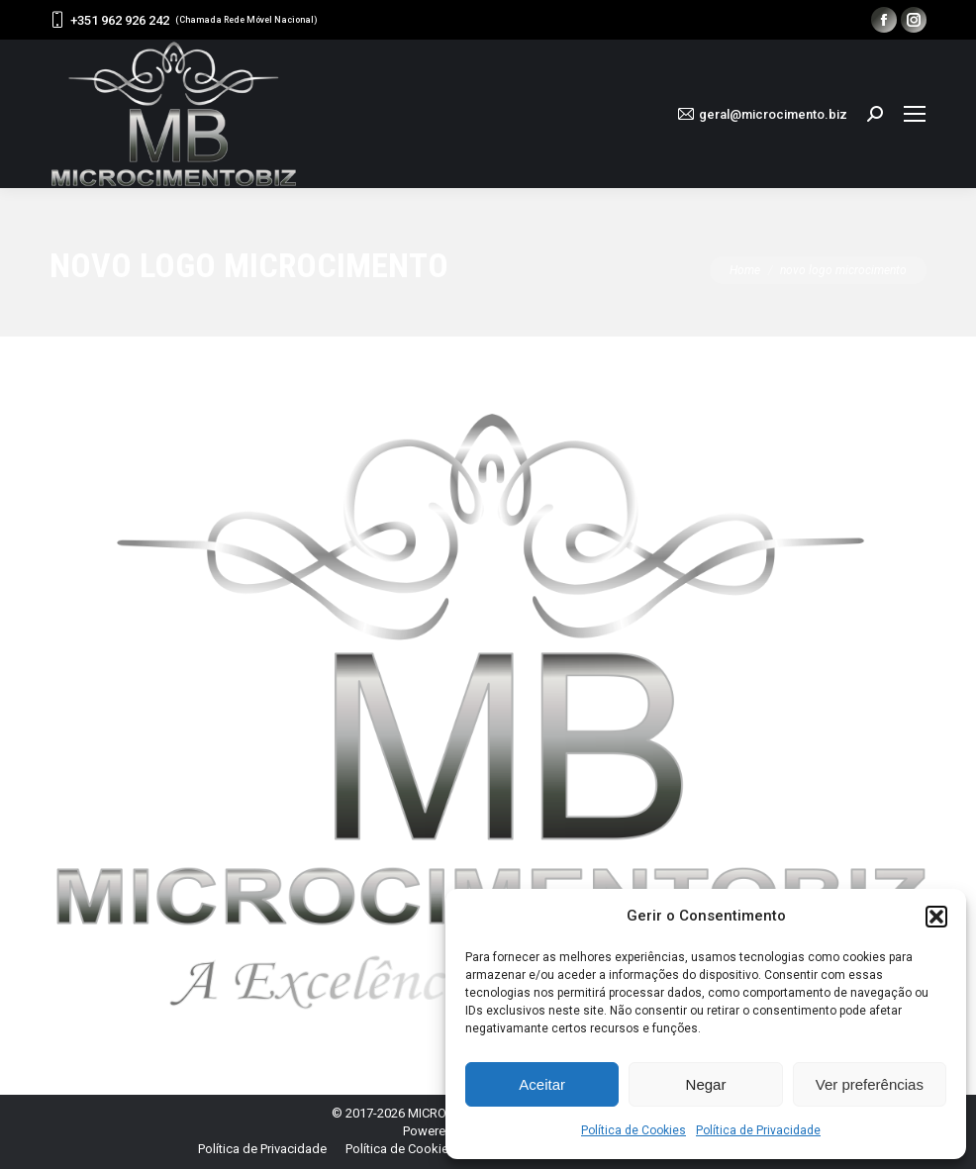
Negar (706, 1084)
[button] (936, 916)
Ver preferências (870, 1084)
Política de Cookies (633, 1130)
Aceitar (542, 1084)
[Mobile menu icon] (915, 114)
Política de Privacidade (758, 1130)
